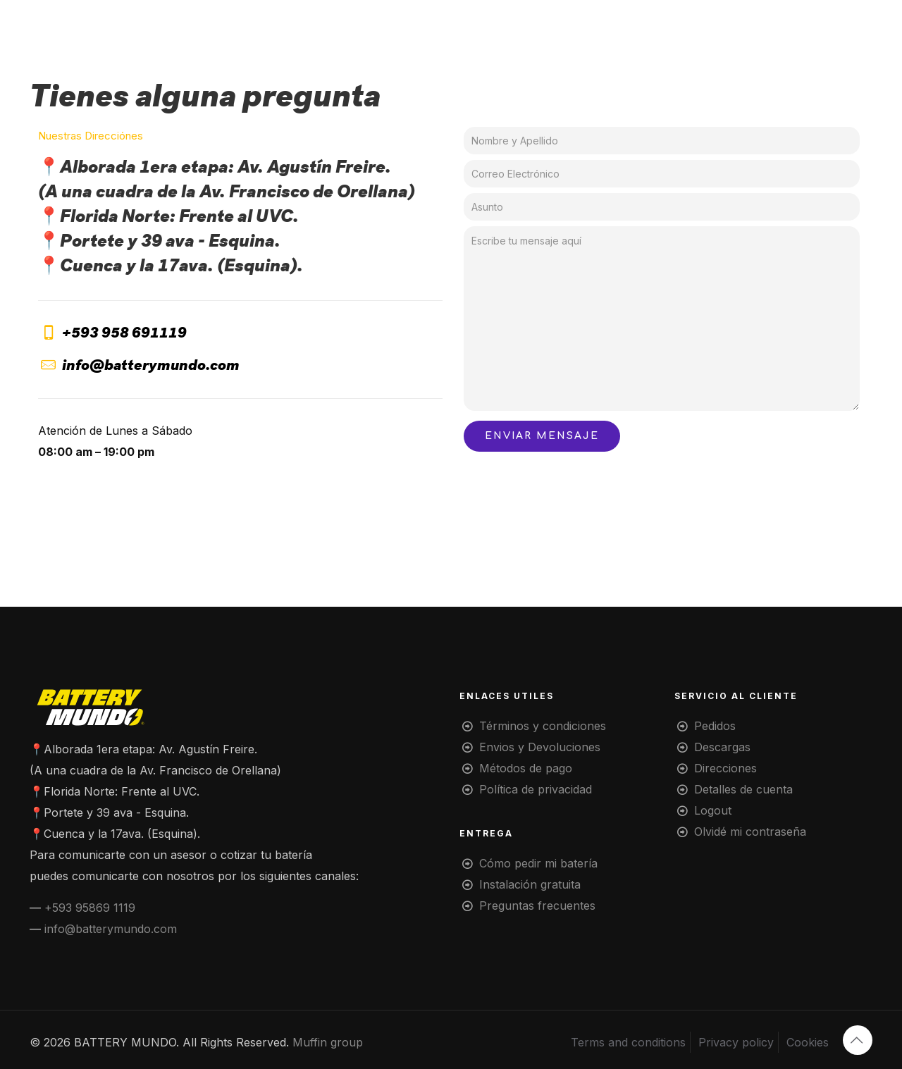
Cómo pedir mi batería (538, 863)
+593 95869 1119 (89, 908)
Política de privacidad (535, 789)
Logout (712, 810)
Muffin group (327, 1042)
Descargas (722, 747)
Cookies (807, 1042)
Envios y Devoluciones (539, 747)
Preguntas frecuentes (537, 905)
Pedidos (715, 726)
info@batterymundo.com (110, 929)
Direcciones (725, 768)
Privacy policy (736, 1042)
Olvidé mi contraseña (750, 831)
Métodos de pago (525, 768)
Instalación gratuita (530, 884)
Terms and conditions (628, 1042)
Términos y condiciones (542, 726)
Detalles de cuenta (743, 789)
